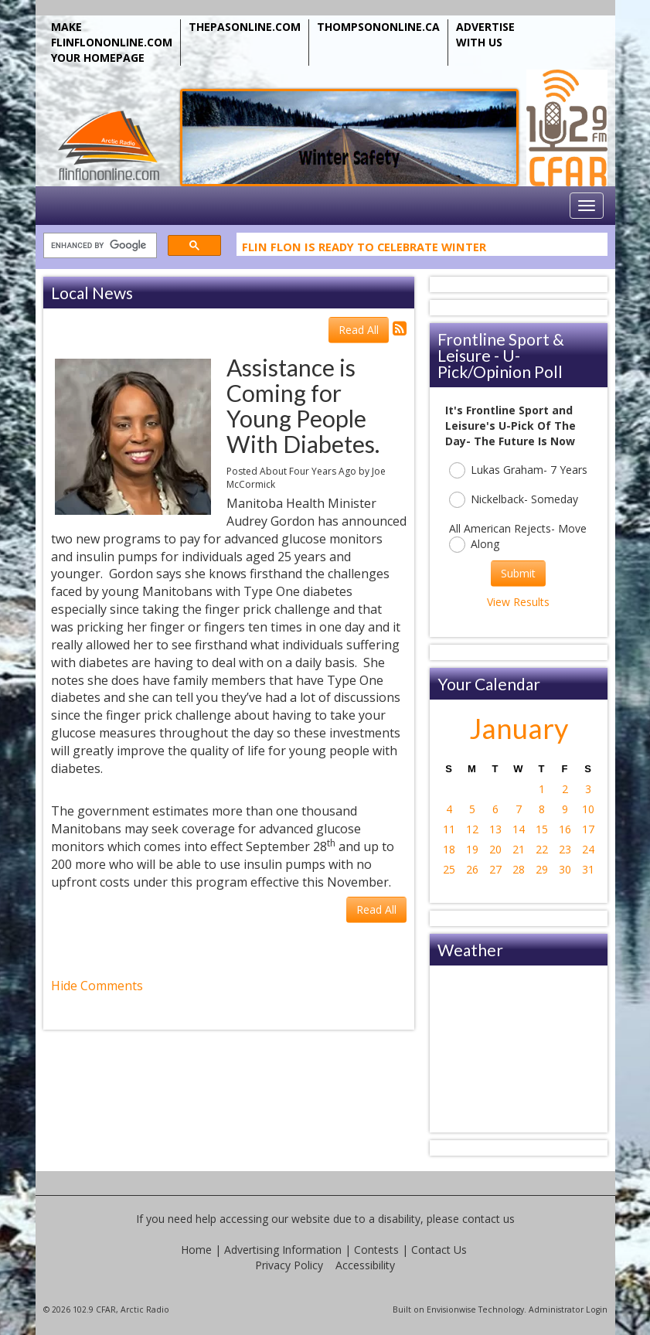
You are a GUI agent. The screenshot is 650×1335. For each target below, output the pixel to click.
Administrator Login (568, 1309)
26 (472, 869)
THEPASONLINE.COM (245, 26)
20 (495, 849)
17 (588, 829)
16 (565, 829)
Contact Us (439, 1249)
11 (449, 829)
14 (518, 829)
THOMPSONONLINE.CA (378, 26)
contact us (488, 1218)
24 (588, 849)
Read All (359, 329)
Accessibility (365, 1265)
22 (542, 849)
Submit (518, 573)
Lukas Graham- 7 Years (518, 470)
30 (565, 869)
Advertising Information (283, 1249)
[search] (98, 246)
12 (472, 829)
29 (542, 869)
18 (449, 849)
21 (518, 849)
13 (495, 829)
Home (196, 1249)
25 (449, 869)
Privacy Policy (289, 1265)
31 (588, 869)
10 (588, 809)
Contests (376, 1249)
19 (472, 849)
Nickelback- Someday (513, 500)
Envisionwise (451, 1309)
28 (518, 869)
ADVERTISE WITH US (485, 34)
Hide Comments (97, 985)
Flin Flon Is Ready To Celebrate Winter (364, 249)
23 (565, 849)
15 (542, 829)
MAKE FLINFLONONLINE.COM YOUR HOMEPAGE (111, 42)
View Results (518, 601)
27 (495, 869)
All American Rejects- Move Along (518, 537)
